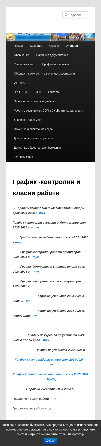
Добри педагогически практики (33, 138)
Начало (19, 45)
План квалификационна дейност (35, 101)
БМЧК (37, 92)
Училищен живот (25, 64)
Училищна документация (52, 55)
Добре (50, 440)
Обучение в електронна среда (33, 129)
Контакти (54, 92)
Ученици (72, 45)
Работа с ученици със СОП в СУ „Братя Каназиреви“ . (48, 110)
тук (42, 213)
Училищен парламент (28, 120)
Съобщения (21, 55)
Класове (54, 45)
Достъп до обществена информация (37, 147)
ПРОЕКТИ (20, 92)
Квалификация (23, 157)
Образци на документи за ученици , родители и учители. (44, 78)
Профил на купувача (55, 64)
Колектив (36, 45)
